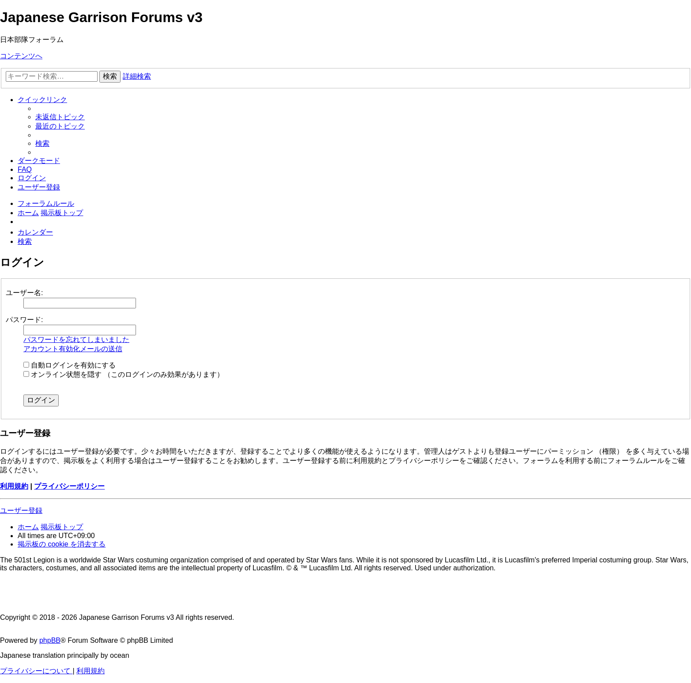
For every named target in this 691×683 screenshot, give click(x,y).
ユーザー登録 (21, 510)
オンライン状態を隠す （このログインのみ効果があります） (123, 374)
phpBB (49, 640)
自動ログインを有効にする (69, 365)
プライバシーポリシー (69, 486)
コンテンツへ (21, 56)
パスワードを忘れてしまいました (76, 339)
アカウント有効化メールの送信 (72, 349)
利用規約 (14, 486)
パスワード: (24, 319)
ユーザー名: (24, 292)
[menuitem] (60, 117)
